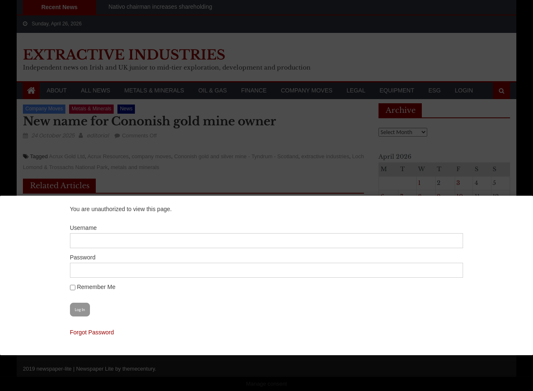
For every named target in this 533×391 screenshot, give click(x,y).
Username (101, 227)
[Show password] (435, 270)
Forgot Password (109, 332)
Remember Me (110, 287)
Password (100, 257)
